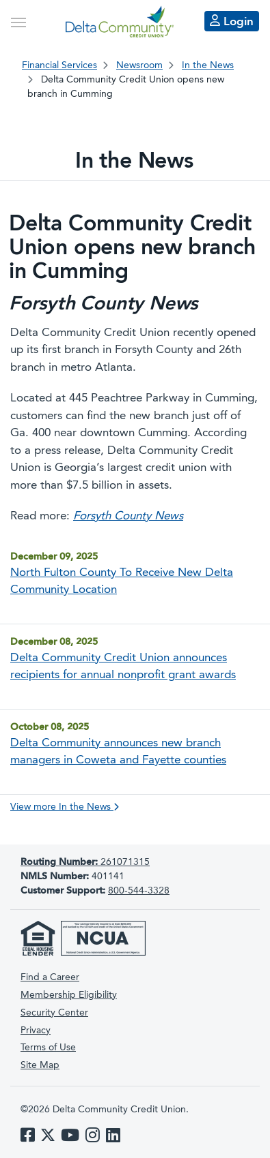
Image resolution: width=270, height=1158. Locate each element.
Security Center (54, 1013)
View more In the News (64, 807)
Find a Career (50, 977)
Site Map (40, 1065)
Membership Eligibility (69, 995)
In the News (208, 65)
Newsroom (139, 65)
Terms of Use (48, 1047)
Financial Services (59, 65)
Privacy (36, 1030)
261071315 (85, 862)
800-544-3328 (139, 891)
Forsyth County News (128, 516)
